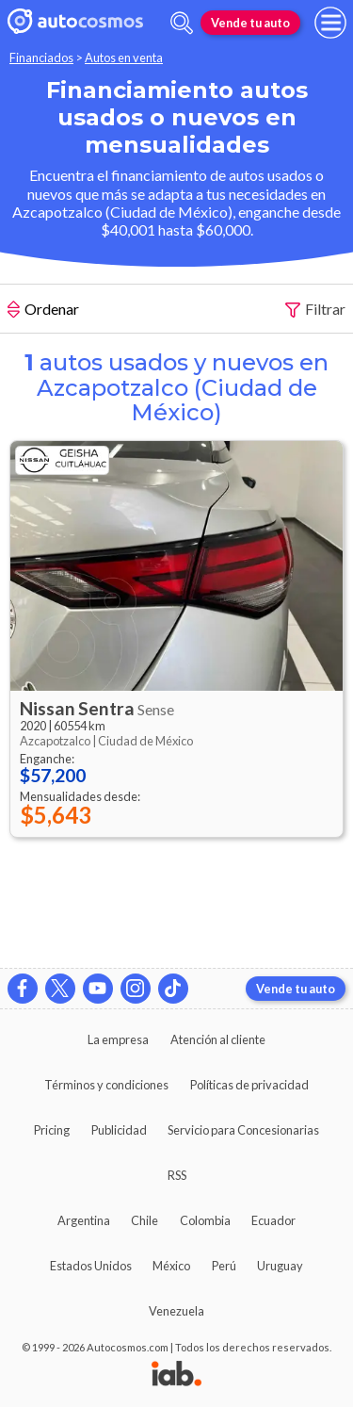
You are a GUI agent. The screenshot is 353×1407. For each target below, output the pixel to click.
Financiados (41, 57)
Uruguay (280, 1265)
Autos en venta (124, 57)
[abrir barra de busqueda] (181, 23)
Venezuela (176, 1310)
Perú (224, 1265)
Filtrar (315, 309)
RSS (177, 1175)
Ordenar (43, 311)
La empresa (118, 1039)
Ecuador (273, 1220)
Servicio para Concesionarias (243, 1129)
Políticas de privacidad (249, 1084)
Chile (144, 1220)
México (171, 1265)
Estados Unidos (91, 1265)
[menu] (330, 23)
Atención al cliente (217, 1039)
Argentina (83, 1220)
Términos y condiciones (106, 1084)
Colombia (205, 1220)
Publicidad (119, 1129)
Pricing (52, 1129)
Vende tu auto (250, 22)
